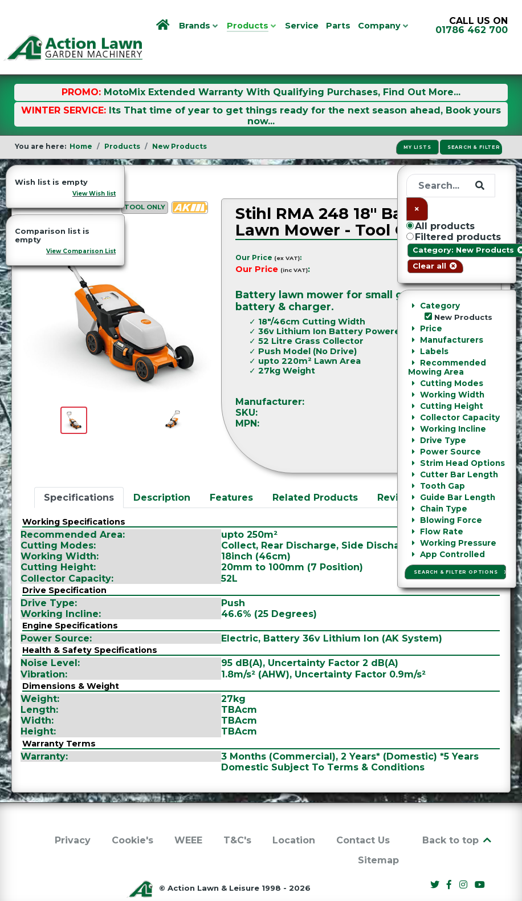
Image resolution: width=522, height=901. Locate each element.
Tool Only (144, 181)
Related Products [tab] (315, 471)
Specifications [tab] (79, 471)
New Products (67, 156)
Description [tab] (161, 471)
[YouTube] (479, 860)
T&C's (237, 814)
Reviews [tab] (397, 471)
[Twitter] (436, 860)
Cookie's (132, 814)
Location (293, 814)
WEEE (188, 814)
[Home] (164, 26)
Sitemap (378, 834)
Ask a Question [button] (450, 426)
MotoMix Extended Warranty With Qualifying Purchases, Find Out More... (282, 66)
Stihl (476, 376)
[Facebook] (450, 860)
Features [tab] (231, 471)
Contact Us (363, 814)
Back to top (457, 814)
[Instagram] (464, 860)
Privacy (73, 814)
